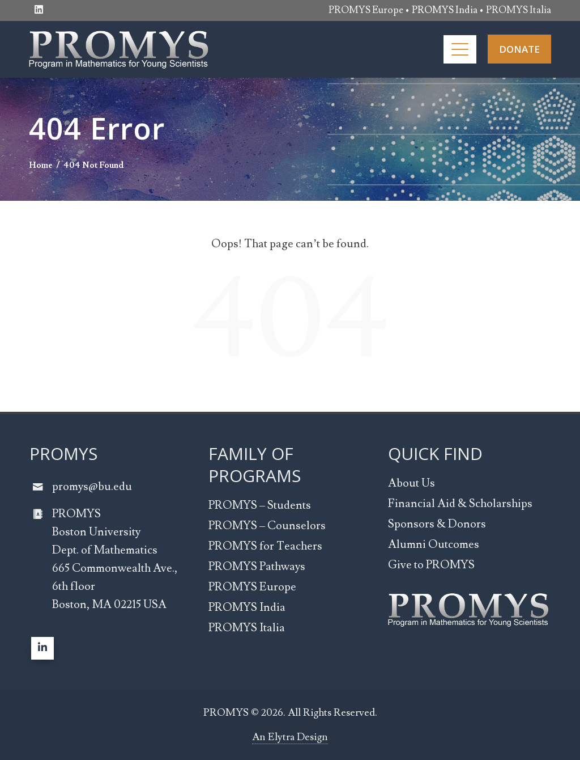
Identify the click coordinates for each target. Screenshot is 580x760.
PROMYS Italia (518, 10)
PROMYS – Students (259, 505)
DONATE (519, 49)
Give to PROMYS (431, 565)
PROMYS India (246, 607)
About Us (411, 483)
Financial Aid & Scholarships (460, 503)
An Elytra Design (290, 737)
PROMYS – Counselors (267, 525)
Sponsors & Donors (437, 524)
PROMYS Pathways (256, 566)
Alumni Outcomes (433, 544)
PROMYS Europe (366, 10)
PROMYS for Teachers (265, 546)
